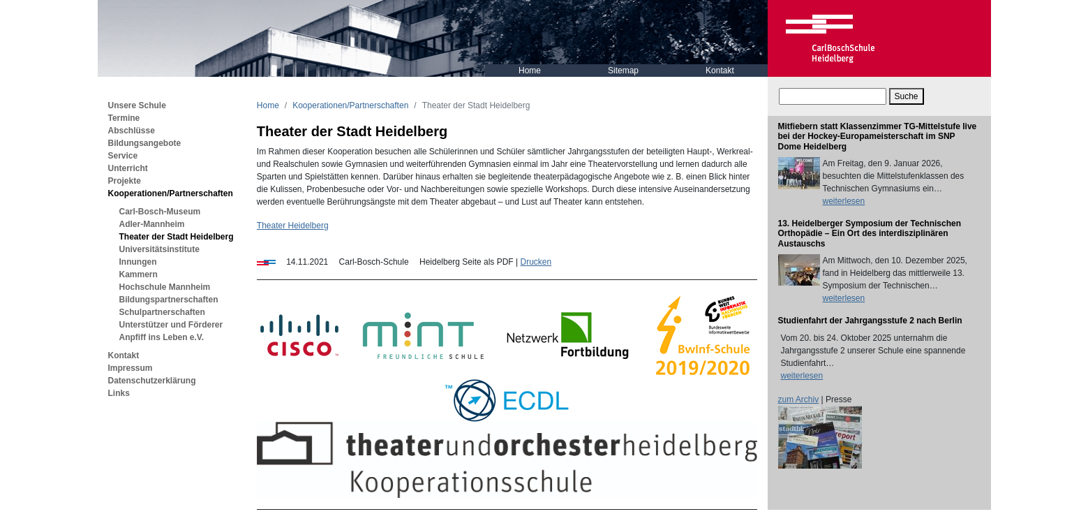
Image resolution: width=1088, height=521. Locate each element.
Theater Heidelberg (293, 225)
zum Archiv (798, 399)
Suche (906, 96)
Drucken (535, 262)
